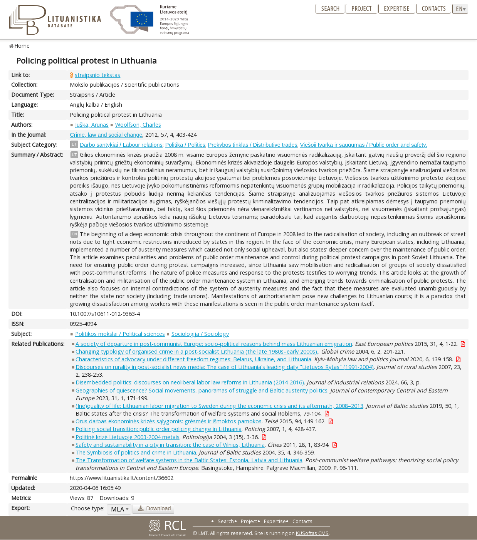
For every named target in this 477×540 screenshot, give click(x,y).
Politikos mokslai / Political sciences (120, 333)
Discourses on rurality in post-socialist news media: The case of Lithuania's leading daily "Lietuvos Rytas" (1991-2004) (225, 367)
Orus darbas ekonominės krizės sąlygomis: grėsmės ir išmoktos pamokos (169, 421)
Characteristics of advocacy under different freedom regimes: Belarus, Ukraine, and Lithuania (193, 359)
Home (22, 45)
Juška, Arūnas (92, 124)
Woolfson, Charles (138, 124)
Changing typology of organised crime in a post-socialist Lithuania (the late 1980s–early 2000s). (197, 351)
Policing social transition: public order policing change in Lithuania (159, 429)
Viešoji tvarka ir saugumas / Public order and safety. (363, 145)
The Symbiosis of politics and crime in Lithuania (136, 452)
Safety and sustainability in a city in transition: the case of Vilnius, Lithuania (170, 444)
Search (330, 8)
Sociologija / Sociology (200, 333)
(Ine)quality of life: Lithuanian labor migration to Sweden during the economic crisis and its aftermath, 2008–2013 (219, 405)
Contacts (434, 8)
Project (361, 8)
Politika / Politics (185, 145)
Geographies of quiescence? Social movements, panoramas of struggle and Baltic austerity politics (202, 390)
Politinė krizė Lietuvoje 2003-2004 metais (128, 437)
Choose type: (87, 508)
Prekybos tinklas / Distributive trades (252, 145)
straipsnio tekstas (97, 75)
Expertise (397, 8)
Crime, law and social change (106, 135)
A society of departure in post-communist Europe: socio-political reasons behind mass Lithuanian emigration (214, 343)
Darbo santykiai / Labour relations (121, 145)
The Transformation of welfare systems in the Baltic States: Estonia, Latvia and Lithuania (189, 460)
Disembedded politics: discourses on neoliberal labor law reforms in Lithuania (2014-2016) (190, 382)
